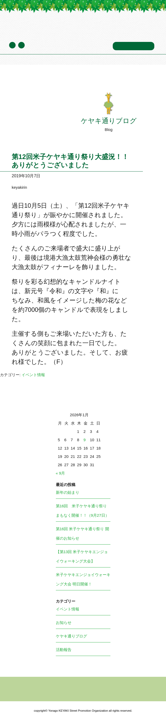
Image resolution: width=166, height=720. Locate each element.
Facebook (21, 45)
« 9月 (60, 473)
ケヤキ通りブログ (47, 45)
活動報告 (63, 649)
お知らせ (63, 622)
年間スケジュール (90, 45)
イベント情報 (33, 374)
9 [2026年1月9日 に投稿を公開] (84, 440)
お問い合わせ (133, 46)
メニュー (143, 25)
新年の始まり (67, 492)
